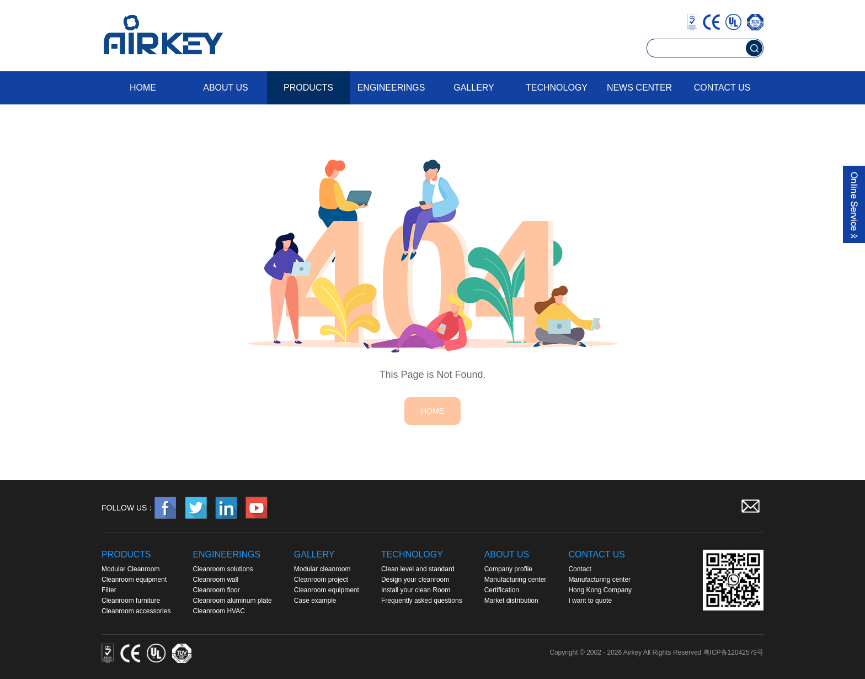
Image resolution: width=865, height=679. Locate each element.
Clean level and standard (418, 569)
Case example (315, 600)
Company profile (508, 569)
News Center (639, 87)
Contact (579, 569)
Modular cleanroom (322, 569)
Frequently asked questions (421, 600)
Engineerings (391, 87)
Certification (501, 590)
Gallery (473, 87)
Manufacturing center (515, 579)
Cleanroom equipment (134, 579)
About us (225, 87)
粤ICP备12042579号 (733, 652)
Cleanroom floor (216, 590)
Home (143, 87)
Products (308, 87)
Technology (557, 87)
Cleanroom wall (215, 579)
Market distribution (511, 600)
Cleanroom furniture (131, 600)
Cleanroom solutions (223, 569)
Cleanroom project (321, 579)
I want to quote (590, 600)
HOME (432, 411)
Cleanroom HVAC (218, 611)
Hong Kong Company (600, 590)
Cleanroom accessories (136, 611)
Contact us (722, 87)
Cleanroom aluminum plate (232, 600)
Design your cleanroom (415, 579)
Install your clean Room (415, 590)
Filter (109, 590)
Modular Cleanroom (130, 569)
